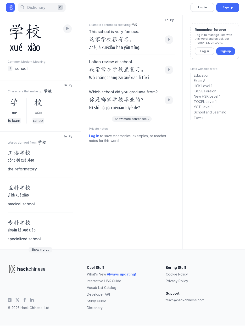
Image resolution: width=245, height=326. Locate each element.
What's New (111, 274)
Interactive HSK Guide (104, 281)
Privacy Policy (177, 281)
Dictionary (95, 308)
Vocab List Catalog (101, 288)
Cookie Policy (177, 274)
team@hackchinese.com (185, 300)
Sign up (228, 7)
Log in (202, 7)
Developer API (98, 294)
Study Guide (96, 301)
